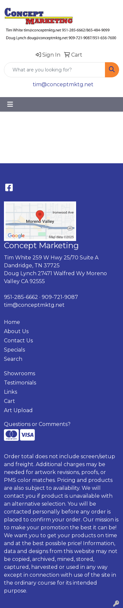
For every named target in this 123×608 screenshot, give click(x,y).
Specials (14, 350)
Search (13, 359)
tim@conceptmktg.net (63, 84)
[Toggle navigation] (10, 104)
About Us (16, 331)
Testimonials (20, 383)
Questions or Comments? (37, 424)
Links (10, 392)
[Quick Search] (54, 69)
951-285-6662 (21, 297)
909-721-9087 (60, 297)
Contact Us (18, 340)
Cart (9, 401)
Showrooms (19, 373)
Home (12, 322)
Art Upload (18, 410)
